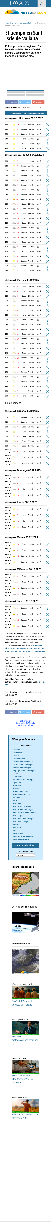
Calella (16, 756)
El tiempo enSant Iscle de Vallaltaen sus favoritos (25, 723)
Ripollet (16, 797)
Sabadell (17, 803)
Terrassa (17, 827)
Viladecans (18, 833)
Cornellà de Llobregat (23, 765)
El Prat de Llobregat (22, 768)
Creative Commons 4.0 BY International (27, 651)
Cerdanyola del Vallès (23, 762)
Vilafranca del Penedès (23, 836)
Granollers (18, 777)
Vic (14, 830)
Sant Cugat (18, 815)
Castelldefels (19, 759)
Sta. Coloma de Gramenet (24, 812)
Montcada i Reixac (21, 794)
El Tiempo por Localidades (22, 23)
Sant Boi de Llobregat (23, 809)
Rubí (15, 800)
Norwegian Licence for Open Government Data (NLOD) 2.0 (24, 648)
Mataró (16, 789)
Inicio (7, 23)
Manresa (17, 786)
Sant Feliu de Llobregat (23, 818)
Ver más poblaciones (25, 845)
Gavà (15, 774)
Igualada (17, 783)
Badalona (17, 750)
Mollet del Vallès (20, 792)
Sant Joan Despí (20, 821)
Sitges (16, 824)
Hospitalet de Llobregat (23, 780)
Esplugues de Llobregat (24, 771)
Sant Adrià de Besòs (22, 806)
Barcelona (17, 753)
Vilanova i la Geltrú (21, 839)
